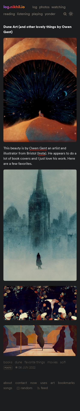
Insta (41, 153)
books (7, 362)
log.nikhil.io (14, 6)
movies (52, 362)
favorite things (35, 362)
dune (18, 362)
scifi (63, 362)
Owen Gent (38, 148)
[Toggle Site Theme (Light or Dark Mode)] (70, 13)
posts (7, 367)
